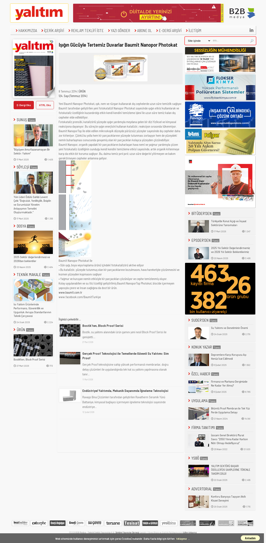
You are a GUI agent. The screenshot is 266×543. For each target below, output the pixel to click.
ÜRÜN (23, 329)
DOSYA (24, 226)
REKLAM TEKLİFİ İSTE (85, 30)
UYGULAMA (201, 400)
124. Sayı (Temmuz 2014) (73, 96)
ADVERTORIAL (204, 488)
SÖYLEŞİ (25, 167)
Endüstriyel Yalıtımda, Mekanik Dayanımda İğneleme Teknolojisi (125, 390)
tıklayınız (181, 538)
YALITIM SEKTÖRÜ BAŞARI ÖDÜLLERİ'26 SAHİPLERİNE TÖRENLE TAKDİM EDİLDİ (230, 469)
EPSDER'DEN (203, 240)
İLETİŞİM (193, 30)
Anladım (250, 538)
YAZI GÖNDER (118, 30)
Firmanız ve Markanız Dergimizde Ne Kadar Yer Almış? (229, 383)
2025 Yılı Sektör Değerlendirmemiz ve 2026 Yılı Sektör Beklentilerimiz (230, 250)
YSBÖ (197, 458)
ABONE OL (142, 30)
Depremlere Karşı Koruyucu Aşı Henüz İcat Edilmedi (228, 356)
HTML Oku (45, 105)
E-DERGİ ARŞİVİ (168, 30)
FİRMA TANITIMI (205, 427)
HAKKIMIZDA (26, 30)
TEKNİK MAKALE (31, 274)
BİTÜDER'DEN (204, 213)
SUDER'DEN (202, 320)
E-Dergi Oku (24, 105)
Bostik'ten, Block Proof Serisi (29, 359)
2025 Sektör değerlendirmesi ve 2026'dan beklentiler (32, 259)
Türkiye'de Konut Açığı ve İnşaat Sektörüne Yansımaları (228, 223)
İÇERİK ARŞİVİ (52, 30)
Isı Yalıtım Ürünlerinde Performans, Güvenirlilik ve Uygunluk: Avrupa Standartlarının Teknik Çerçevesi (32, 310)
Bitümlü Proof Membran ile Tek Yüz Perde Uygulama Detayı (230, 410)
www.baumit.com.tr (71, 292)
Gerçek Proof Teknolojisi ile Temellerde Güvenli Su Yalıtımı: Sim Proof (125, 355)
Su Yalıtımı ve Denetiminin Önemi (229, 328)
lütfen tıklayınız (190, 532)
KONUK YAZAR (204, 347)
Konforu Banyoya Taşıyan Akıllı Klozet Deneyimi (228, 498)
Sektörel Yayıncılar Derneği (127, 532)
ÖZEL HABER (203, 373)
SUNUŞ (24, 119)
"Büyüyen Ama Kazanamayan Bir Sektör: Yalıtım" (32, 151)
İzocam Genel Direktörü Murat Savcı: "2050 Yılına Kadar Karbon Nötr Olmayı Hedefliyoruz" (229, 439)
